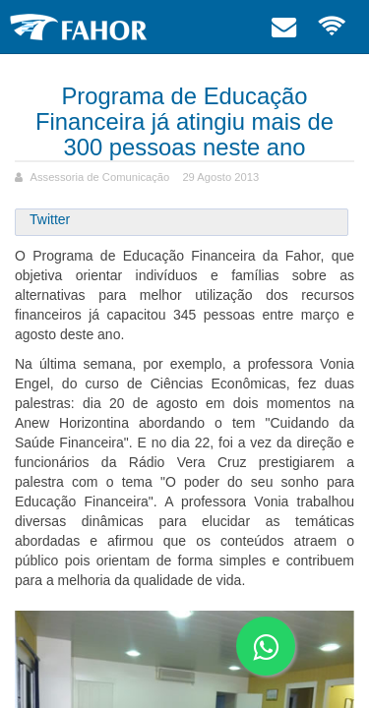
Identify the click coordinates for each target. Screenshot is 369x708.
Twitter (50, 219)
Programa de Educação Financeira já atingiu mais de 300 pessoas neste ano (184, 121)
